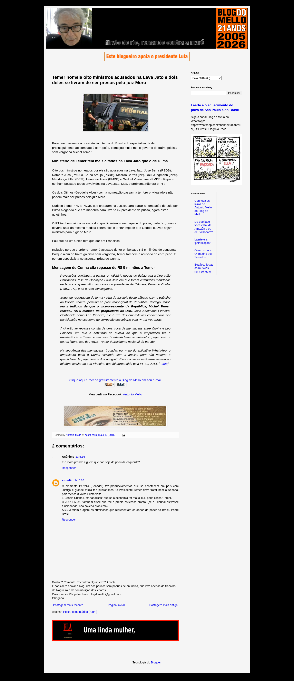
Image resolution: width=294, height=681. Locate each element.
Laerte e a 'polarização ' (203, 241)
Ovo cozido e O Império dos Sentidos (204, 254)
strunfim (67, 480)
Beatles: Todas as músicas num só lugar (204, 268)
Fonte (164, 363)
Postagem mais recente (68, 605)
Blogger (155, 662)
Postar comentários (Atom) (80, 611)
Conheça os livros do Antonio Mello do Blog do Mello (203, 207)
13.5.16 (80, 456)
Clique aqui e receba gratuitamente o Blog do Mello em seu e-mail (115, 380)
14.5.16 (79, 480)
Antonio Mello (132, 394)
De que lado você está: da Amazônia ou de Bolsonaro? (204, 227)
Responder (69, 468)
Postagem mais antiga (163, 605)
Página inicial (116, 605)
